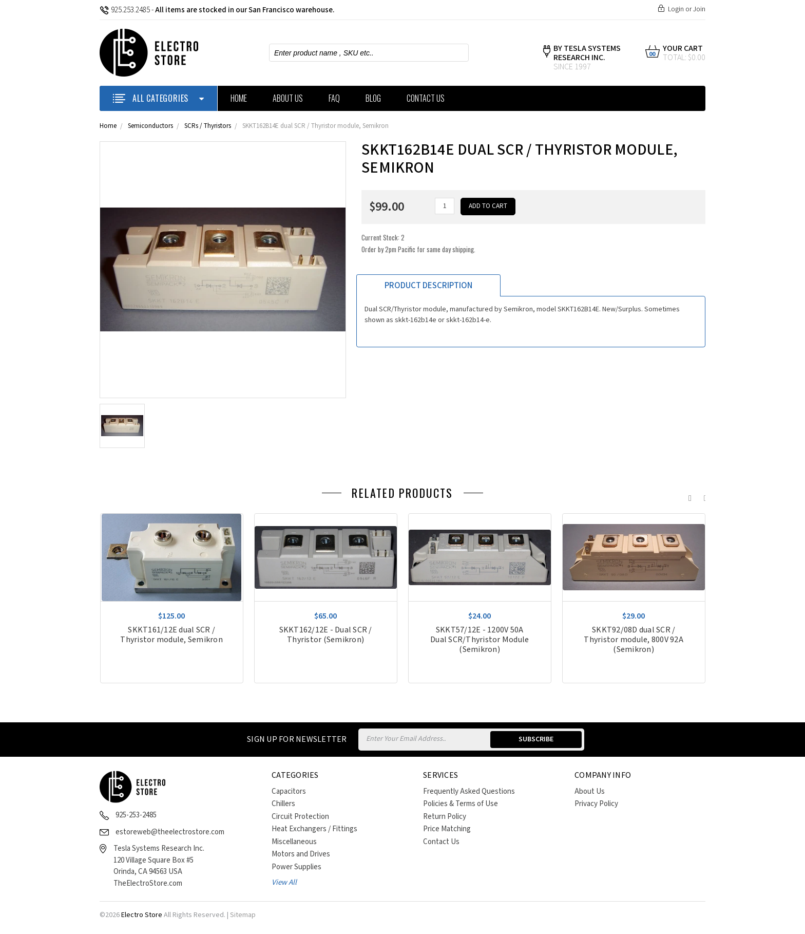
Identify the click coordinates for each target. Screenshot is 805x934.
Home (239, 98)
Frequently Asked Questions (469, 791)
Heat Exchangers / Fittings (314, 829)
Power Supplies (296, 867)
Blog (373, 98)
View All (284, 882)
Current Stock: (418, 243)
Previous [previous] (687, 495)
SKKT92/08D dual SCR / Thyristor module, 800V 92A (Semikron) (633, 640)
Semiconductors (150, 126)
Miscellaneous (294, 842)
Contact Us (426, 98)
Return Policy (444, 816)
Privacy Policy (596, 804)
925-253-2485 (136, 815)
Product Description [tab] (428, 285)
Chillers (283, 804)
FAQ (334, 98)
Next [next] (703, 495)
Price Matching (447, 829)
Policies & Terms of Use (460, 804)
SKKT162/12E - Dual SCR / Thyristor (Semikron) (325, 635)
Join (699, 9)
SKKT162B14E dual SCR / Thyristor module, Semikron (315, 126)
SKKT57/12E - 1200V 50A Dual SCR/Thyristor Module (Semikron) (479, 640)
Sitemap (243, 915)
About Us (288, 98)
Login (676, 9)
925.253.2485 (125, 10)
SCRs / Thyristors (207, 126)
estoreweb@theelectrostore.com (170, 832)
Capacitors (289, 791)
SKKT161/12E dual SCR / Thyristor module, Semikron (171, 635)
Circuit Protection (300, 816)
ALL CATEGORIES (158, 98)
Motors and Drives (301, 854)
